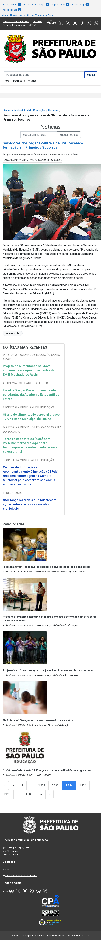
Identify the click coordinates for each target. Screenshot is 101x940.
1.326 (6, 794)
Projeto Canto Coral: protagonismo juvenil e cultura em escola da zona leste (48, 670)
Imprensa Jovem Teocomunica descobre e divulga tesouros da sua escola (46, 566)
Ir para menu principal (36, 4)
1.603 (29, 794)
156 (7, 869)
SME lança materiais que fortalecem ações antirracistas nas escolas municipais (29, 504)
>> (40, 794)
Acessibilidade (12, 9)
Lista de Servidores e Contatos (21, 875)
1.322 (41, 785)
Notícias (32, 81)
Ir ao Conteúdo (12, 4)
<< (13, 785)
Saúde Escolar (12, 333)
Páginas (17, 81)
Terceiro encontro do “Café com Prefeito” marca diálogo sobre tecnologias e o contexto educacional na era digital (30, 445)
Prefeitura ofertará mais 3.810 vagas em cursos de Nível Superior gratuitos (47, 770)
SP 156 (32, 25)
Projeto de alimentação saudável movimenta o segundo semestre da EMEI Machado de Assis (29, 370)
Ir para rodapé (80, 4)
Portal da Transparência (14, 25)
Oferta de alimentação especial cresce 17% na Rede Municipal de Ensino (31, 417)
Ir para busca (60, 4)
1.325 (82, 785)
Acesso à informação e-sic (16, 21)
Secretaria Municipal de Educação (24, 110)
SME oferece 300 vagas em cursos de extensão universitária (38, 720)
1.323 (55, 785)
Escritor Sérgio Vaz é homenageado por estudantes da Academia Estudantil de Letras (32, 394)
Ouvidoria (37, 21)
